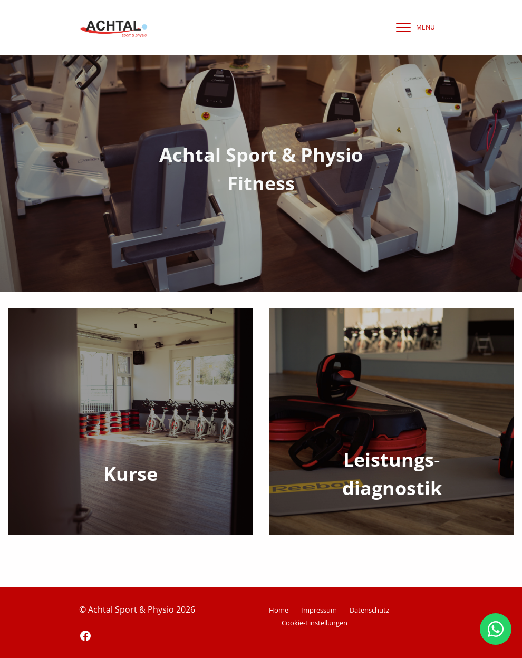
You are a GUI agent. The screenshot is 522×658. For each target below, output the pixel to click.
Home (278, 610)
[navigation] (413, 27)
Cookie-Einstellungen (314, 622)
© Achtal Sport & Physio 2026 (137, 609)
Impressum (319, 610)
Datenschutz (369, 610)
